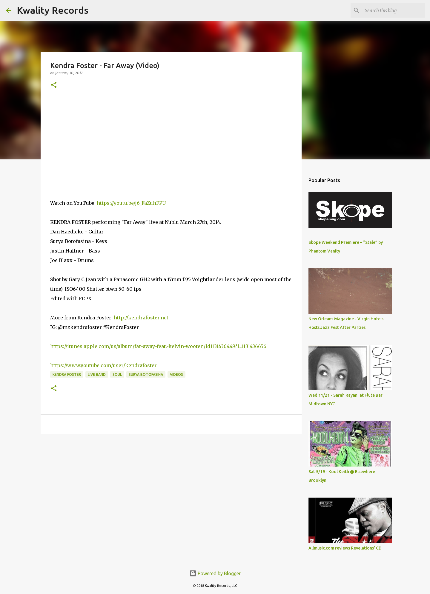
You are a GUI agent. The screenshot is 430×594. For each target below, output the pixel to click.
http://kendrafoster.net (141, 318)
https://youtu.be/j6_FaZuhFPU (131, 203)
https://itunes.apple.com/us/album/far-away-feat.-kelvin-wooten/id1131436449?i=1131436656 (158, 346)
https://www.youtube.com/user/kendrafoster (103, 365)
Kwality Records (52, 10)
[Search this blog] (394, 10)
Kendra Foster (67, 374)
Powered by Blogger (215, 573)
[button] (53, 85)
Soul (117, 374)
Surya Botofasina (146, 374)
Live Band (97, 374)
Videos (176, 374)
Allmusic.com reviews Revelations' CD (345, 548)
